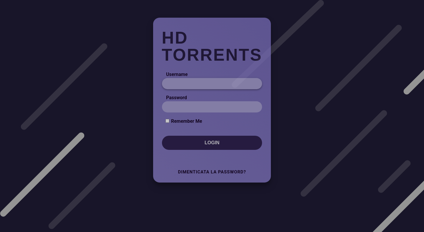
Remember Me (186, 121)
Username (177, 74)
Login (212, 142)
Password (176, 97)
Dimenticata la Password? (212, 172)
